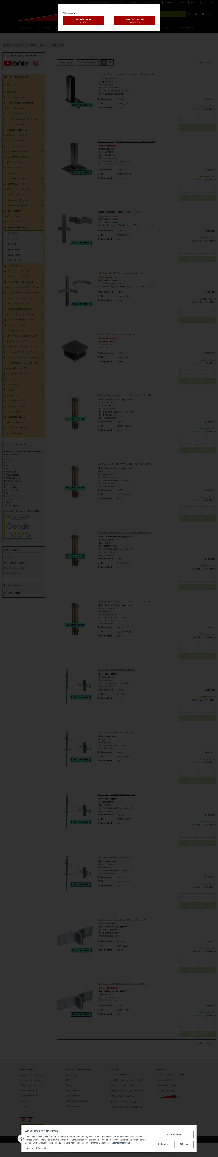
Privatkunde (83, 20)
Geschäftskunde (134, 20)
